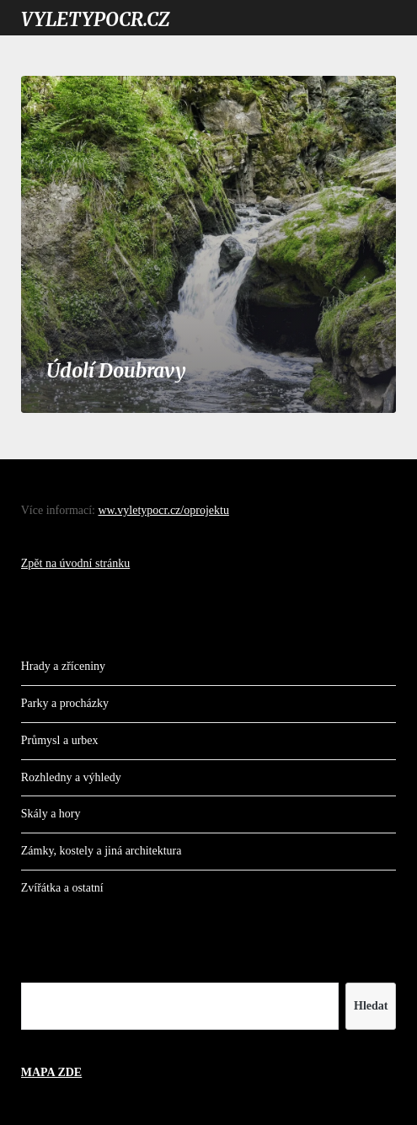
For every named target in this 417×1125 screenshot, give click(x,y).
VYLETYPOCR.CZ (95, 19)
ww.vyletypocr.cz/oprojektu (164, 510)
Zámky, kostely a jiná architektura (101, 850)
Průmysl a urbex (60, 740)
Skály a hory (51, 813)
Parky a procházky (65, 703)
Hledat (371, 1005)
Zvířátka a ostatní (62, 887)
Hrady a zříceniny (63, 666)
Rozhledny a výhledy (71, 777)
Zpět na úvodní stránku (75, 563)
